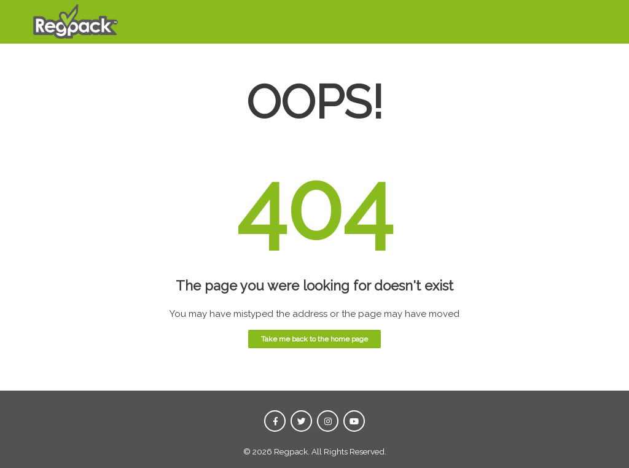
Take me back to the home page (314, 339)
